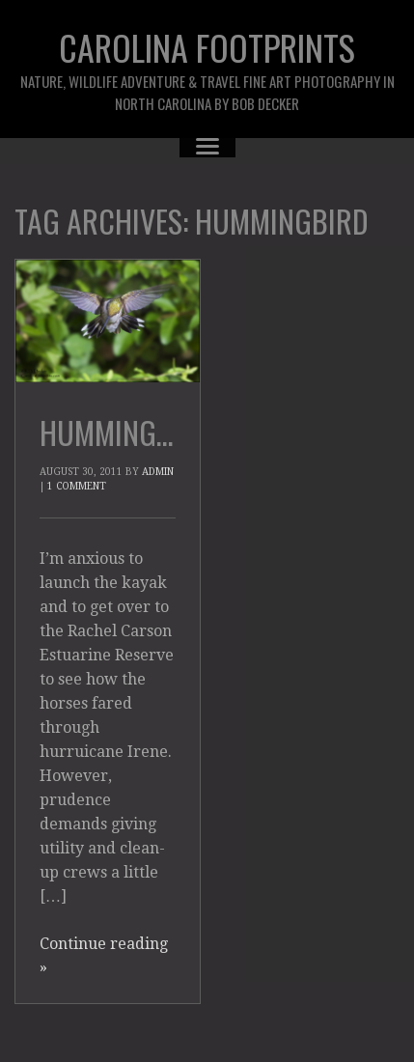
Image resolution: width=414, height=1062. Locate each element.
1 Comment (76, 486)
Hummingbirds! (137, 432)
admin (158, 471)
